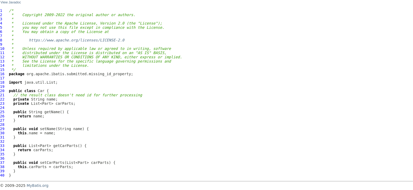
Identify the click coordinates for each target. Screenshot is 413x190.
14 (2, 65)
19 (2, 86)
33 (2, 146)
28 (2, 124)
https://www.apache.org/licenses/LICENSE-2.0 (76, 40)
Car (41, 91)
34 (2, 150)
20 (2, 91)
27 (2, 120)
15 (2, 70)
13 (2, 61)
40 (2, 175)
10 (2, 48)
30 (2, 133)
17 (2, 78)
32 (2, 141)
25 (2, 112)
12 (2, 57)
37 (2, 162)
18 (2, 82)
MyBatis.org (37, 185)
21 (2, 95)
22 (2, 99)
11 (2, 53)
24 (2, 108)
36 (2, 158)
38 (2, 167)
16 (2, 74)
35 (2, 154)
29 (2, 129)
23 (2, 103)
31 (2, 137)
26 (2, 116)
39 (2, 171)
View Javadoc (11, 2)
